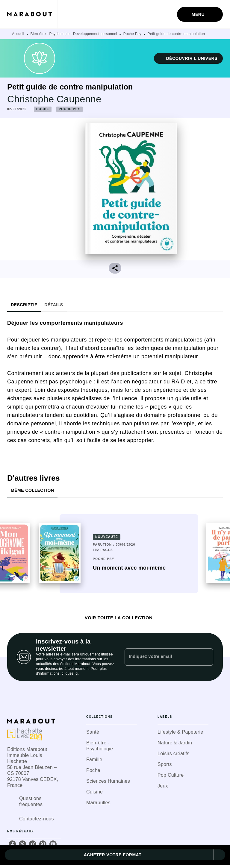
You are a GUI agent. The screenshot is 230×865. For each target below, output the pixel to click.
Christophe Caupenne (54, 99)
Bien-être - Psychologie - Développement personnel (74, 34)
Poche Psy (132, 34)
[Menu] (200, 14)
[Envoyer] (206, 657)
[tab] (24, 305)
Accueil (18, 34)
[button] (188, 58)
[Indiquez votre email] (161, 657)
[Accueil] (32, 14)
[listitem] (12, 844)
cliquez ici (70, 673)
